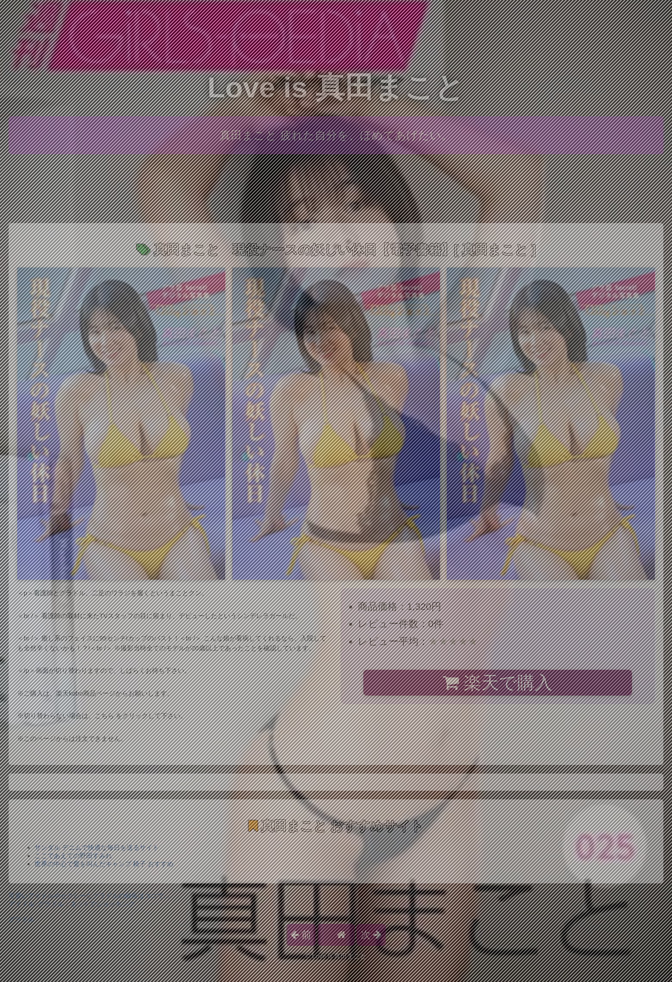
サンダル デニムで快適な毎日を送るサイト (96, 847)
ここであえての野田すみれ (73, 855)
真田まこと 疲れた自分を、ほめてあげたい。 (336, 135)
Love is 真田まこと (336, 87)
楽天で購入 (497, 683)
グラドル (21, 919)
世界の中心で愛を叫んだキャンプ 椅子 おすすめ (103, 863)
